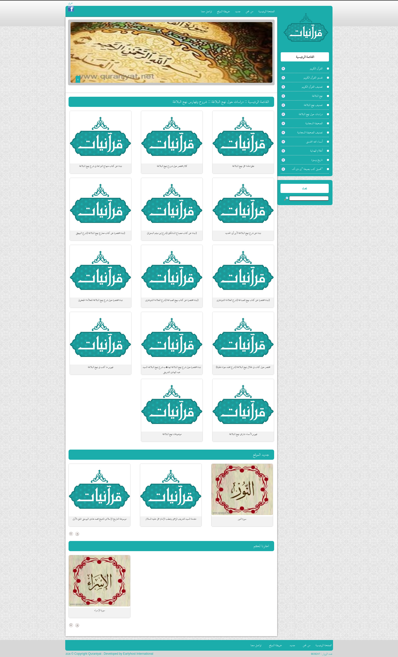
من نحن (249, 11)
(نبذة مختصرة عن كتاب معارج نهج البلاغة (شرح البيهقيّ (100, 233)
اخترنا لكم (261, 546)
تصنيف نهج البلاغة (313, 105)
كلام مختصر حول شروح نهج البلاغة (172, 166)
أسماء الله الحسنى (314, 141)
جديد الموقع (261, 454)
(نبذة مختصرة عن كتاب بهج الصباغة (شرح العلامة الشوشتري (243, 300)
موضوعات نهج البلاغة (171, 434)
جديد (238, 11)
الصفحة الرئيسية (266, 11)
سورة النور (242, 518)
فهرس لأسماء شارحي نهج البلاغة (243, 434)
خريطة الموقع (223, 11)
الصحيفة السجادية (314, 123)
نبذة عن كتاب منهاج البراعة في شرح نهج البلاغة (100, 166)
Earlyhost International (138, 654)
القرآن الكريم (316, 68)
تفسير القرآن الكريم (313, 77)
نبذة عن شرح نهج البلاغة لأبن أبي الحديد (243, 233)
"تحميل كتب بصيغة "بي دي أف (307, 169)
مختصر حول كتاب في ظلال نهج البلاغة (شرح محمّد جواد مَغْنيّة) (243, 367)
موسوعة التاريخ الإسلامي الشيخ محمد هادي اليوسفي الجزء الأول (99, 518)
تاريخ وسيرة (317, 160)
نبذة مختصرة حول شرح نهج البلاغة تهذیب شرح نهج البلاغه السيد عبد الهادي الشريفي (172, 370)
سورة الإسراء (99, 610)
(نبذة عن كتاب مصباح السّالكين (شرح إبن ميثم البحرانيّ (172, 233)
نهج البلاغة (317, 96)
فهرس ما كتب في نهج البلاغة (100, 367)
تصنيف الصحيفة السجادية (310, 132)
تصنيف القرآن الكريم (312, 87)
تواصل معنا (206, 11)
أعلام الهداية (316, 151)
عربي (70, 3)
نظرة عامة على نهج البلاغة (243, 166)
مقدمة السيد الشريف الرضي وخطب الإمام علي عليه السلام (171, 518)
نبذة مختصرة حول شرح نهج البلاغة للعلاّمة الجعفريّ (100, 300)
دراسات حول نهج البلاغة (311, 114)
